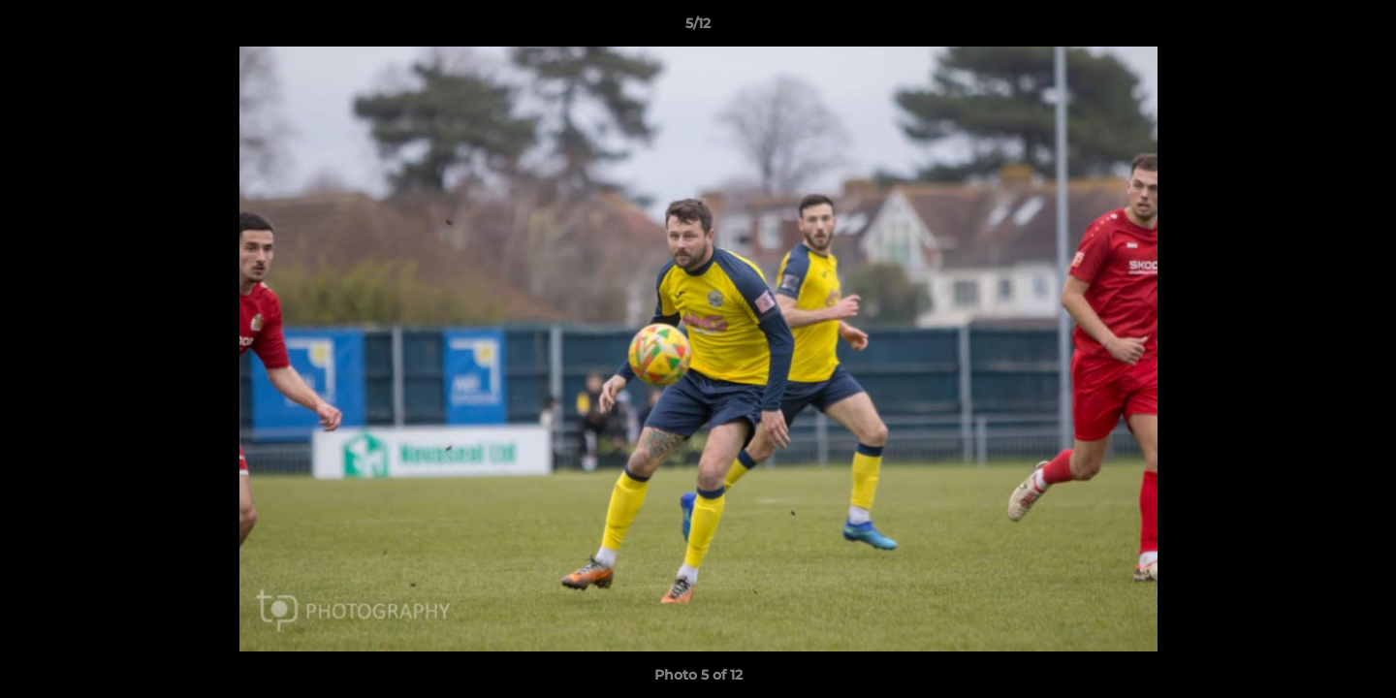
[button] (1361, 28)
